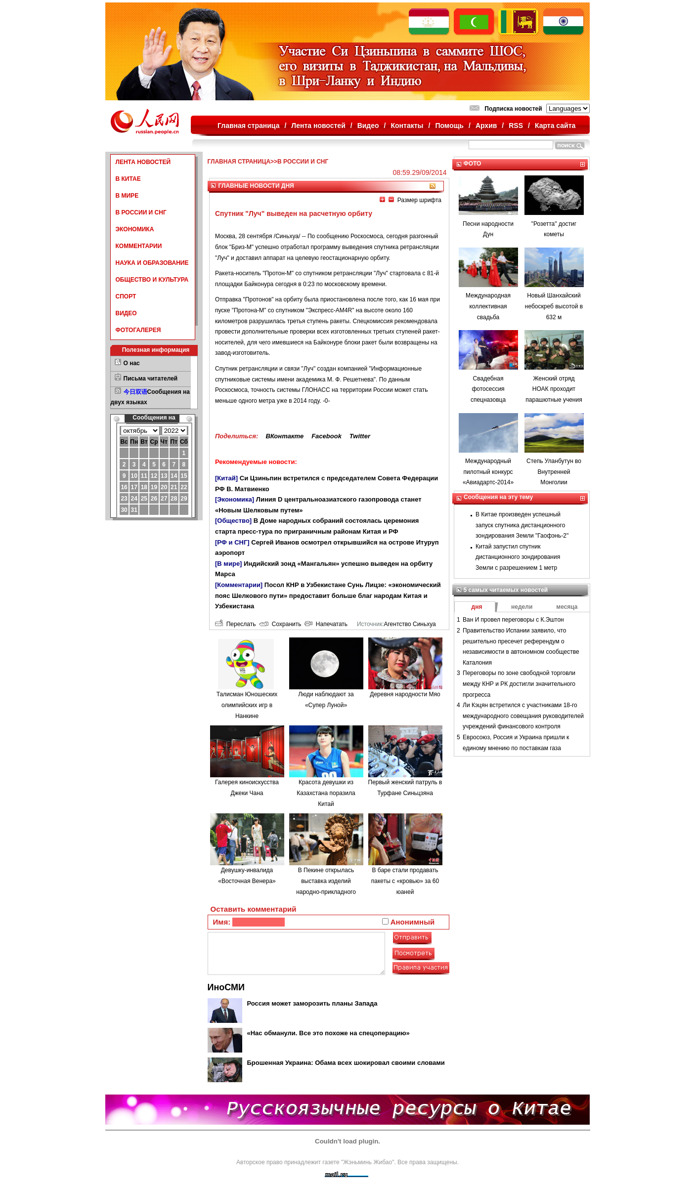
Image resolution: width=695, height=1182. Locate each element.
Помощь (449, 125)
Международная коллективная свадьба (488, 306)
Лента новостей (318, 125)
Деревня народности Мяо (405, 694)
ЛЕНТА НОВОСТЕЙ (143, 162)
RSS (516, 125)
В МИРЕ (127, 195)
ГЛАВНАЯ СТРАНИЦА (239, 161)
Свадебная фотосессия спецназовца (488, 389)
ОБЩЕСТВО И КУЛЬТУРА (152, 279)
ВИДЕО (126, 313)
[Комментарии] (238, 585)
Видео (368, 125)
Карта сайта (555, 125)
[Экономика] (234, 499)
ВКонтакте (284, 436)
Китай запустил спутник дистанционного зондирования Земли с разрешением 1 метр (518, 557)
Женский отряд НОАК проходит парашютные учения (553, 389)
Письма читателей (151, 378)
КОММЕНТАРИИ (139, 246)
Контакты (407, 125)
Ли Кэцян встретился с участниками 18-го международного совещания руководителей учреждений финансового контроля (523, 716)
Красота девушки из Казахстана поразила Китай (326, 793)
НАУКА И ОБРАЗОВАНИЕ (152, 262)
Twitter (359, 436)
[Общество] (233, 520)
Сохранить (280, 624)
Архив (486, 125)
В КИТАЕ (128, 178)
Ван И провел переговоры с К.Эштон (513, 619)
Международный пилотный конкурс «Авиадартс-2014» (488, 472)
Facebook (326, 436)
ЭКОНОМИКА (135, 229)
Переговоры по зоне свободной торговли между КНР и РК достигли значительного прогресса (519, 684)
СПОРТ (126, 296)
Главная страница (248, 125)
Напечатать (326, 624)
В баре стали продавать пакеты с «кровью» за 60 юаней (405, 881)
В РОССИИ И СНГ (141, 212)
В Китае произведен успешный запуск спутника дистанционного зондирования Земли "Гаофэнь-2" (522, 525)
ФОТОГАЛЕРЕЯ (138, 330)
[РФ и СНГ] (232, 542)
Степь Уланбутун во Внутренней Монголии (553, 472)
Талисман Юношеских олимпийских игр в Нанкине (247, 705)
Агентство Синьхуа (409, 624)
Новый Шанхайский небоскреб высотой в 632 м (554, 306)
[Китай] (226, 478)
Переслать (235, 624)
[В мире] (228, 563)
